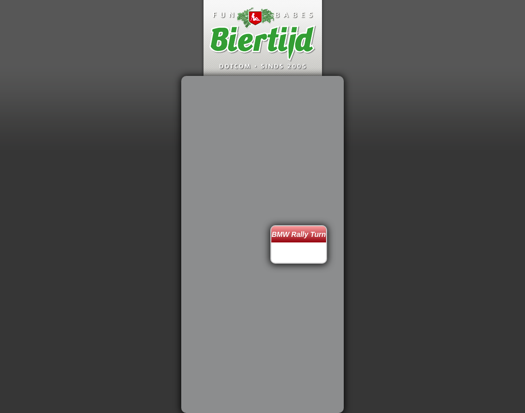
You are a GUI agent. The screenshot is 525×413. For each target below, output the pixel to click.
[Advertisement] (228, 244)
